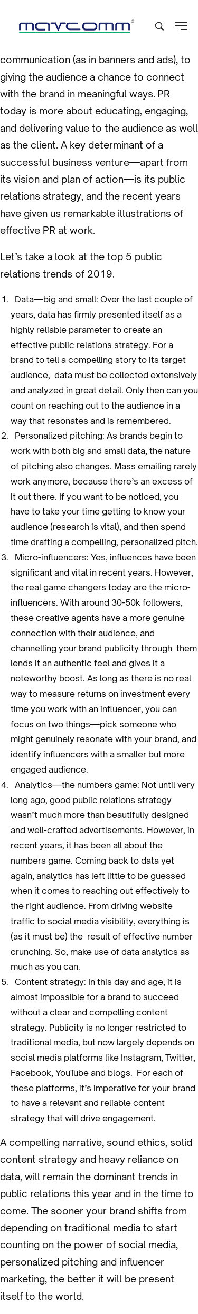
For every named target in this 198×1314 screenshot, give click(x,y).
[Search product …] (159, 26)
